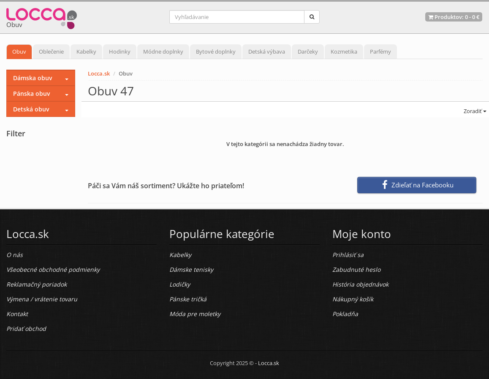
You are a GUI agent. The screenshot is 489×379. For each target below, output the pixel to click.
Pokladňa (345, 314)
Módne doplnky (163, 51)
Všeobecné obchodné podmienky (53, 269)
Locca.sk (99, 73)
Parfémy (380, 51)
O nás (14, 255)
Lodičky (179, 284)
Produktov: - (453, 17)
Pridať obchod (26, 329)
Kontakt (17, 314)
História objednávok (360, 284)
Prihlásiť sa (348, 255)
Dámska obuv (32, 78)
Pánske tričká (187, 299)
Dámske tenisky (191, 269)
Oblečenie (51, 51)
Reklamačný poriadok (36, 284)
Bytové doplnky (216, 51)
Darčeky (308, 51)
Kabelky (86, 51)
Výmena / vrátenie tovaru (41, 299)
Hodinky (119, 51)
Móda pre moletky (194, 314)
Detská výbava (266, 51)
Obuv (19, 51)
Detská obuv (31, 109)
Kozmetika (344, 51)
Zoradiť (474, 111)
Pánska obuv (31, 93)
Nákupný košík (352, 299)
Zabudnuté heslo (356, 269)
